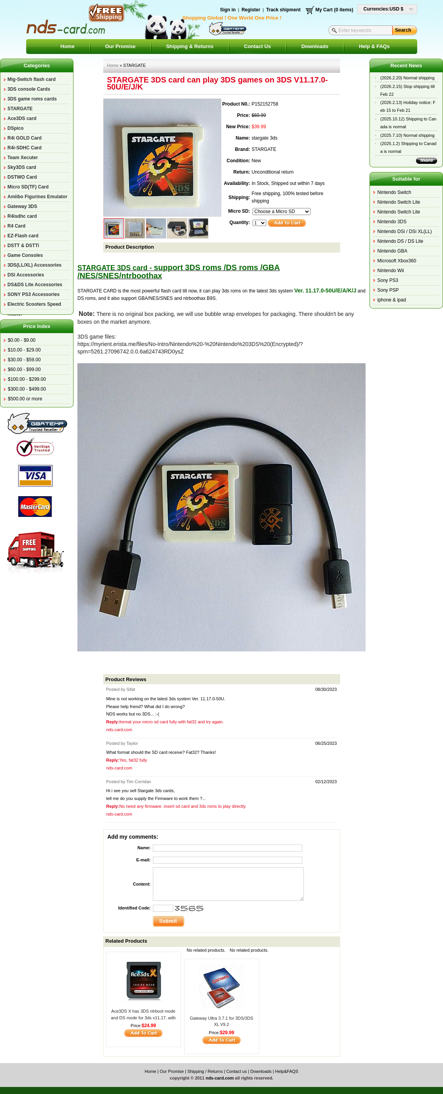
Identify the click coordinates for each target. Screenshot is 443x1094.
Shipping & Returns (189, 46)
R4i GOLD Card (24, 138)
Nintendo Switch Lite (398, 202)
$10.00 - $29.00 (24, 350)
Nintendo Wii (390, 270)
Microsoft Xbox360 (396, 261)
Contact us (236, 1071)
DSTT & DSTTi (23, 245)
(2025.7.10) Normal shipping (407, 135)
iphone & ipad (391, 300)
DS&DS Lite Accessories (34, 284)
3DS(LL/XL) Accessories (34, 265)
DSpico (15, 128)
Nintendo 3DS (392, 221)
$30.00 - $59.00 (24, 359)
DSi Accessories (25, 275)
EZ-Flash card (22, 236)
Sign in (228, 10)
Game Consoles (25, 255)
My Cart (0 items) (334, 10)
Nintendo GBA (392, 251)
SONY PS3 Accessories (33, 294)
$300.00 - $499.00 (27, 389)
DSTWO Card (22, 177)
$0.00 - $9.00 (22, 340)
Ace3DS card (21, 118)
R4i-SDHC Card (24, 148)
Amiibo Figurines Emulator (37, 196)
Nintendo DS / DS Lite (400, 241)
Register (251, 10)
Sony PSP (388, 290)
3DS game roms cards (32, 99)
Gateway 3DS (22, 206)
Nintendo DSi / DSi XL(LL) (404, 231)
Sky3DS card (21, 167)
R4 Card (16, 226)
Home (68, 46)
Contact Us (257, 46)
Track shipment (283, 10)
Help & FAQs (374, 46)
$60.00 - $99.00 (24, 369)
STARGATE (19, 108)
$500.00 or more (25, 399)
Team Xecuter (22, 157)
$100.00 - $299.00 (27, 379)
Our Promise (120, 46)
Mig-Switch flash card (31, 79)
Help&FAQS (286, 1071)
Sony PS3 (387, 280)
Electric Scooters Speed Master (34, 305)
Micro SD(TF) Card (27, 187)
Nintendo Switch (394, 192)
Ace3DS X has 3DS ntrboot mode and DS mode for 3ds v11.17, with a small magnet (143, 1017)
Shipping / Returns (205, 1071)
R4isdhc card (22, 216)
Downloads (314, 46)
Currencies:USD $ (384, 9)
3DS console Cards (28, 89)
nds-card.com (220, 1078)
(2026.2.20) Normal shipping (407, 77)
